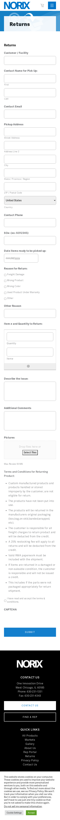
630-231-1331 (34, 691)
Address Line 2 (11, 151)
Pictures (9, 437)
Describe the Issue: (16, 378)
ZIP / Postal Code (13, 192)
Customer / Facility (16, 53)
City (6, 165)
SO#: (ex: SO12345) (16, 233)
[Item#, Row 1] (30, 352)
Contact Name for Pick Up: (21, 70)
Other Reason (12, 306)
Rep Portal (29, 752)
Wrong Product (15, 280)
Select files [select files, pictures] (30, 452)
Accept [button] (31, 812)
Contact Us (30, 764)
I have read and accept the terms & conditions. (26, 600)
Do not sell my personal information (23, 806)
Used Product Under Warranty (23, 292)
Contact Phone (13, 215)
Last (6, 98)
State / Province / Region (17, 179)
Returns (30, 756)
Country (8, 207)
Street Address (12, 137)
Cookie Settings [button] (14, 812)
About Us (30, 748)
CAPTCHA (10, 609)
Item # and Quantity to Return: (23, 323)
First (6, 84)
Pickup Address (14, 124)
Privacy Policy (30, 760)
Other (10, 298)
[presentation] (28, 619)
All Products (30, 735)
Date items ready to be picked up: (25, 251)
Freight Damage (15, 274)
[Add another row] (28, 366)
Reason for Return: (15, 268)
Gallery (29, 744)
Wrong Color (14, 286)
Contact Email (13, 106)
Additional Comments (17, 408)
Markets (30, 739)
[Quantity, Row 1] (30, 336)
